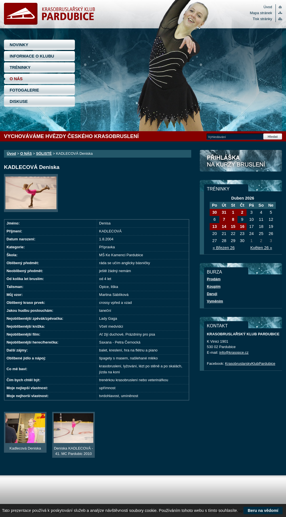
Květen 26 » (261, 247)
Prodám (213, 279)
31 (224, 212)
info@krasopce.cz (234, 352)
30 (214, 212)
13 (214, 226)
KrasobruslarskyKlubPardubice (250, 363)
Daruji (212, 294)
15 (233, 226)
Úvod (268, 7)
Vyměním (215, 301)
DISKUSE (19, 101)
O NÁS (16, 79)
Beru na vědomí (263, 510)
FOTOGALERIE (24, 90)
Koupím (213, 286)
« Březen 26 (224, 247)
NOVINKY (19, 45)
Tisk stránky (262, 19)
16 (242, 226)
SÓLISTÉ (44, 153)
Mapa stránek (261, 13)
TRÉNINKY (20, 67)
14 (224, 226)
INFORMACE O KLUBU (32, 56)
